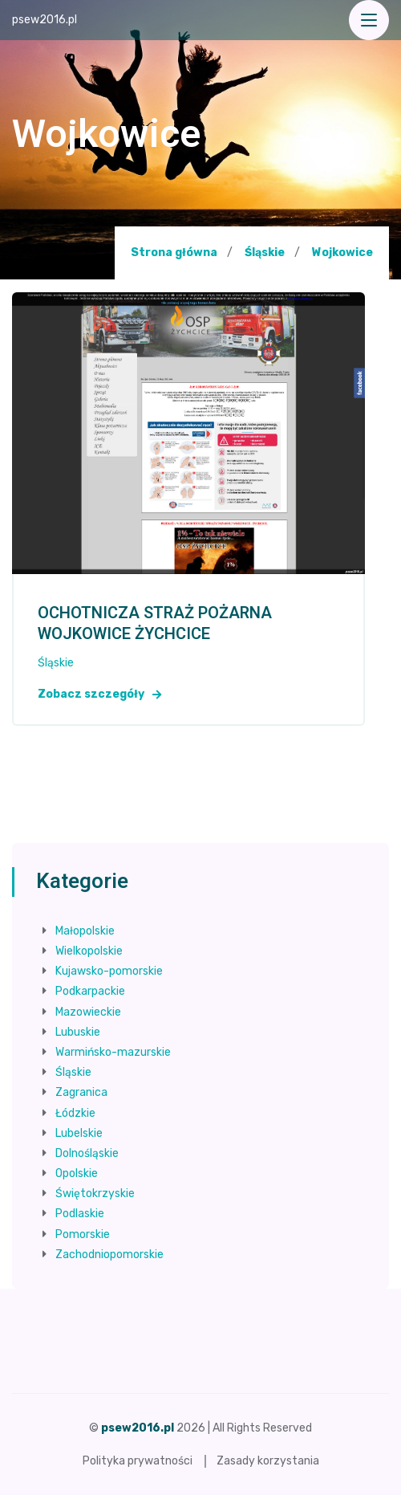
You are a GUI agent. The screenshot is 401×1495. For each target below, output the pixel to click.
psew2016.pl (44, 19)
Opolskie (76, 1173)
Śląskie (265, 252)
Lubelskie (79, 1133)
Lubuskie (77, 1032)
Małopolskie (85, 931)
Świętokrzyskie (95, 1193)
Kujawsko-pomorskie (109, 971)
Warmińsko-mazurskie (113, 1052)
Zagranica (81, 1092)
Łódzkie (75, 1113)
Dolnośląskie (87, 1153)
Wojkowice (342, 253)
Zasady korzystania (268, 1461)
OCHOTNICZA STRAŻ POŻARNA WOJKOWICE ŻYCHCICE (155, 624)
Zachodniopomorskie (109, 1254)
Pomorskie (82, 1234)
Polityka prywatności (137, 1461)
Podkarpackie (90, 991)
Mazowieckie (88, 1012)
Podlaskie (79, 1213)
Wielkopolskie (89, 951)
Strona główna (174, 252)
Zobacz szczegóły (99, 694)
